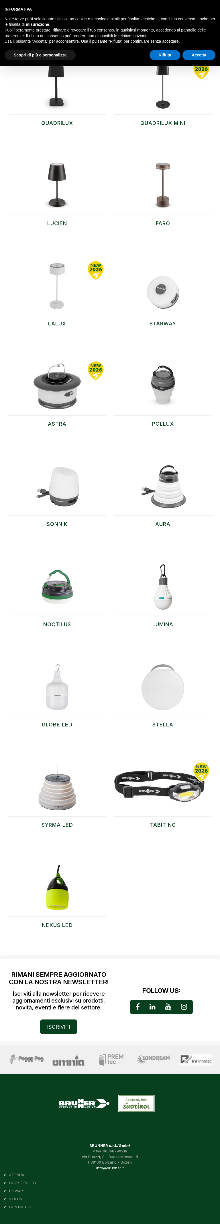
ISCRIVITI (58, 1027)
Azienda (16, 1175)
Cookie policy (22, 1183)
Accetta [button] (199, 55)
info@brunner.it (110, 1168)
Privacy (16, 1191)
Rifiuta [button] (165, 55)
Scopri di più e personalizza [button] (40, 55)
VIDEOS (15, 1199)
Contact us (21, 1207)
